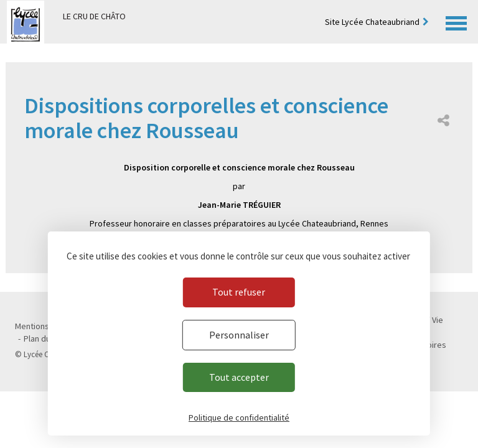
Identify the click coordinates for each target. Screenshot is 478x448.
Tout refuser (238, 292)
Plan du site (45, 338)
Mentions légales (46, 326)
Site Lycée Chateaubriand (372, 21)
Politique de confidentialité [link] (239, 417)
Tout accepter (239, 377)
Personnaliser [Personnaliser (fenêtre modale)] (239, 335)
